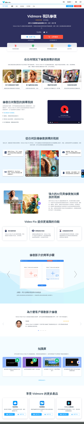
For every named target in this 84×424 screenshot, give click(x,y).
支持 (80, 1)
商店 (64, 1)
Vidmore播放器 (69, 407)
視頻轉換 (42, 407)
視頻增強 (15, 407)
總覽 (12, 6)
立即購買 (78, 6)
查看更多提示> (42, 380)
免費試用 (70, 6)
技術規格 (22, 6)
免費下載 (30, 37)
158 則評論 (45, 20)
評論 (34, 6)
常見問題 (28, 6)
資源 (76, 1)
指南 (17, 6)
